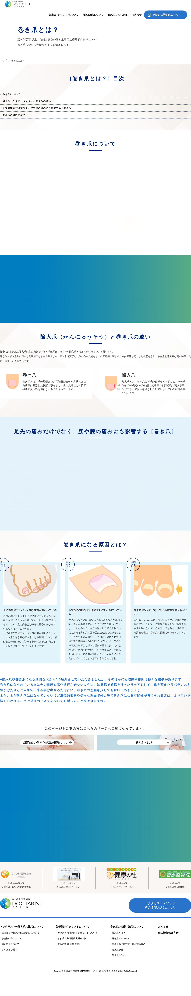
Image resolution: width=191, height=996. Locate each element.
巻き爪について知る (118, 7)
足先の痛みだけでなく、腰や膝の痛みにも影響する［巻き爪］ (44, 113)
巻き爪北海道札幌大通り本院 (72, 959)
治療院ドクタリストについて (63, 7)
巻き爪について (14, 95)
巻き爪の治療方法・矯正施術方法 (128, 965)
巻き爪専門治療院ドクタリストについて (78, 953)
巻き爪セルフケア (121, 959)
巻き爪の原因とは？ (17, 122)
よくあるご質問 (9, 970)
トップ (3, 60)
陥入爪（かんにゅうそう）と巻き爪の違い (31, 104)
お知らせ (137, 7)
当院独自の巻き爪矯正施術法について (20, 953)
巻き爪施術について (93, 7)
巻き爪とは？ (118, 953)
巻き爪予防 (117, 970)
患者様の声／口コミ (12, 959)
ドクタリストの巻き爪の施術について (21, 947)
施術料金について (10, 965)
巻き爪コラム (118, 976)
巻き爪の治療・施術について (126, 947)
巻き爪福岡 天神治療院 (69, 965)
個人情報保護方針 (168, 953)
